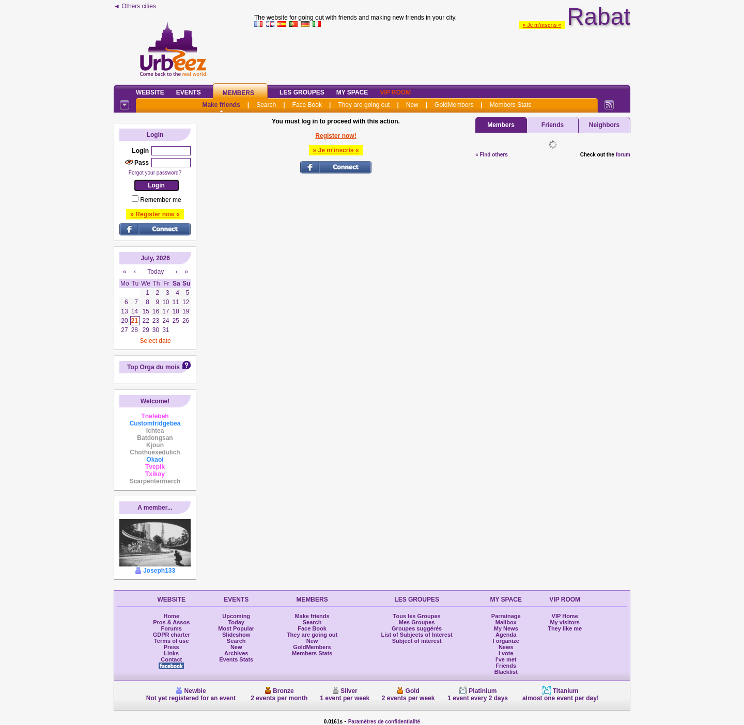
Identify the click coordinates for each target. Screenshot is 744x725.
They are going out (364, 104)
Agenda (505, 635)
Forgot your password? (155, 173)
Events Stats (236, 659)
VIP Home (565, 616)
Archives (236, 653)
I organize (506, 641)
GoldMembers (454, 104)
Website (150, 92)
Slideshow (236, 635)
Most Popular (236, 628)
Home (171, 616)
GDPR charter (171, 635)
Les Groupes (302, 92)
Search (266, 104)
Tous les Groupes (417, 616)
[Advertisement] (442, 53)
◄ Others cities (135, 6)
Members (238, 93)
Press (171, 647)
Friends (552, 125)
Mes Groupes (417, 622)
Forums (171, 628)
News (506, 647)
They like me (565, 628)
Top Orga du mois (153, 367)
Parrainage (506, 616)
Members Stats (511, 104)
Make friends (221, 104)
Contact (171, 659)
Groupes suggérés (417, 628)
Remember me (160, 199)
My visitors (564, 622)
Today (236, 622)
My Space (352, 92)
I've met (506, 659)
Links (171, 653)
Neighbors (604, 125)
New (412, 104)
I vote (506, 653)
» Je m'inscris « (542, 25)
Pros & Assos (171, 622)
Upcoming (236, 616)
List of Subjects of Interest (417, 635)
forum (623, 154)
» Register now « (154, 214)
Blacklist (506, 672)
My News (506, 628)
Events (188, 92)
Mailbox (506, 622)
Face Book (307, 104)
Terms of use (171, 641)
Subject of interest (417, 641)
